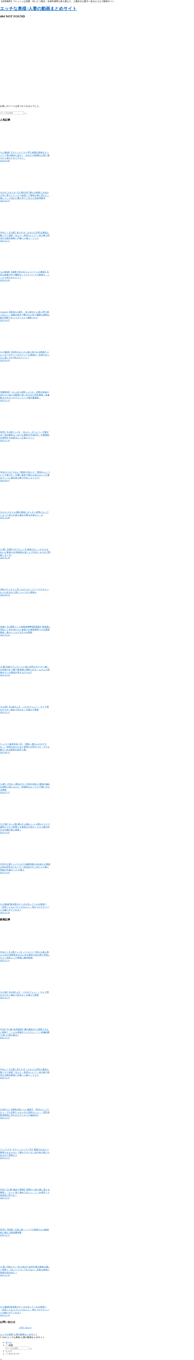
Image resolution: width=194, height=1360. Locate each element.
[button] (25, 113)
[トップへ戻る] (1, 1359)
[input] (12, 113)
